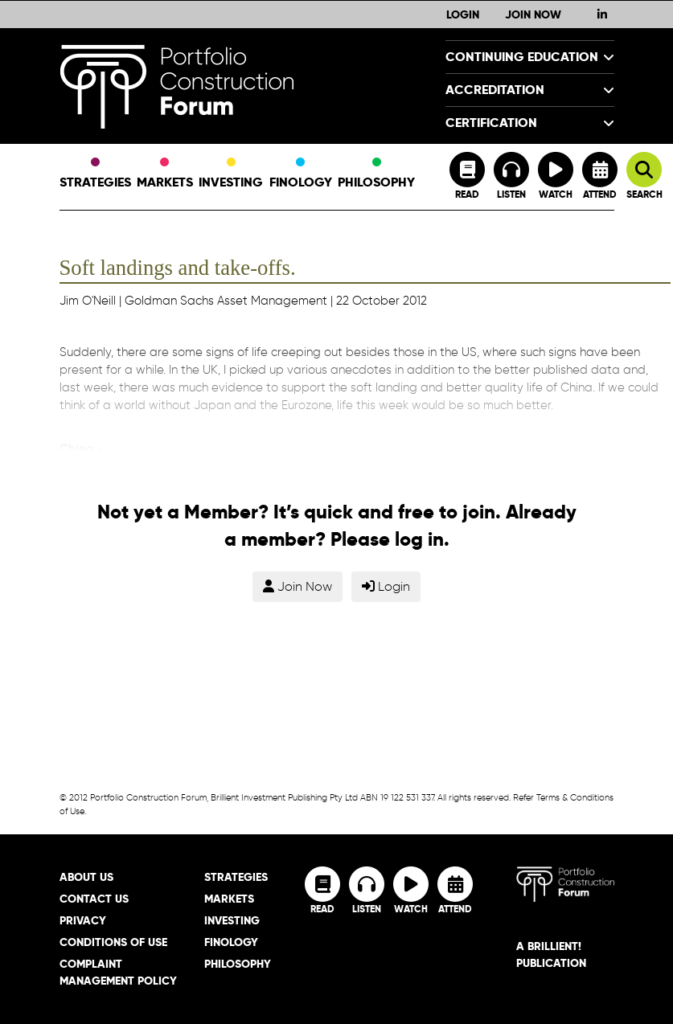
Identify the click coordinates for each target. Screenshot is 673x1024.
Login (462, 14)
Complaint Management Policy (118, 972)
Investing (231, 174)
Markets (165, 174)
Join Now (533, 14)
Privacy (83, 920)
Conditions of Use (113, 942)
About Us (86, 877)
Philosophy (376, 174)
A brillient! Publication (551, 954)
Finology (300, 174)
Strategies (95, 174)
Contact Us (94, 898)
